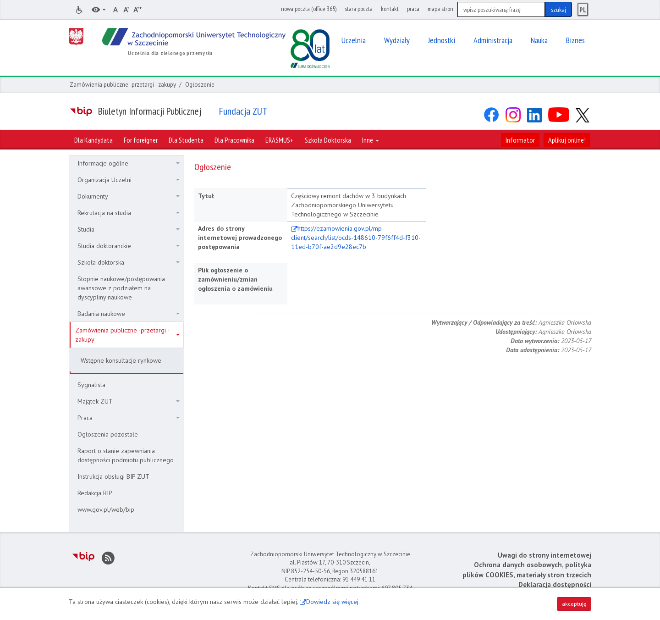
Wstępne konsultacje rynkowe (121, 360)
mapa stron (440, 9)
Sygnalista (91, 385)
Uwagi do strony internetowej (544, 555)
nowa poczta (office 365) (308, 9)
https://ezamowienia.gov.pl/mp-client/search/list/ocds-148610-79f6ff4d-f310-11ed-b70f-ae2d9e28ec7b (356, 237)
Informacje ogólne (128, 163)
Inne (370, 139)
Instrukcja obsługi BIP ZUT (113, 476)
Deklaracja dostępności (554, 584)
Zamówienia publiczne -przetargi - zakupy (123, 85)
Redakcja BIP (94, 493)
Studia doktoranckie (128, 246)
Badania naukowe (128, 314)
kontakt (390, 9)
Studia (128, 229)
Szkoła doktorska (128, 262)
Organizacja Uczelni (128, 180)
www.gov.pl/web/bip (105, 509)
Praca (128, 418)
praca (413, 9)
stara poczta (359, 9)
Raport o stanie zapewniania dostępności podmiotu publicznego (125, 455)
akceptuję (574, 603)
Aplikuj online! (567, 139)
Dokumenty (128, 196)
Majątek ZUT (128, 401)
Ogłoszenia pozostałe (107, 434)
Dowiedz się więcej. (333, 602)
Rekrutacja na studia (128, 213)
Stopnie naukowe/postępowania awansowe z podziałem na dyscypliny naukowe (121, 288)
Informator (520, 139)
